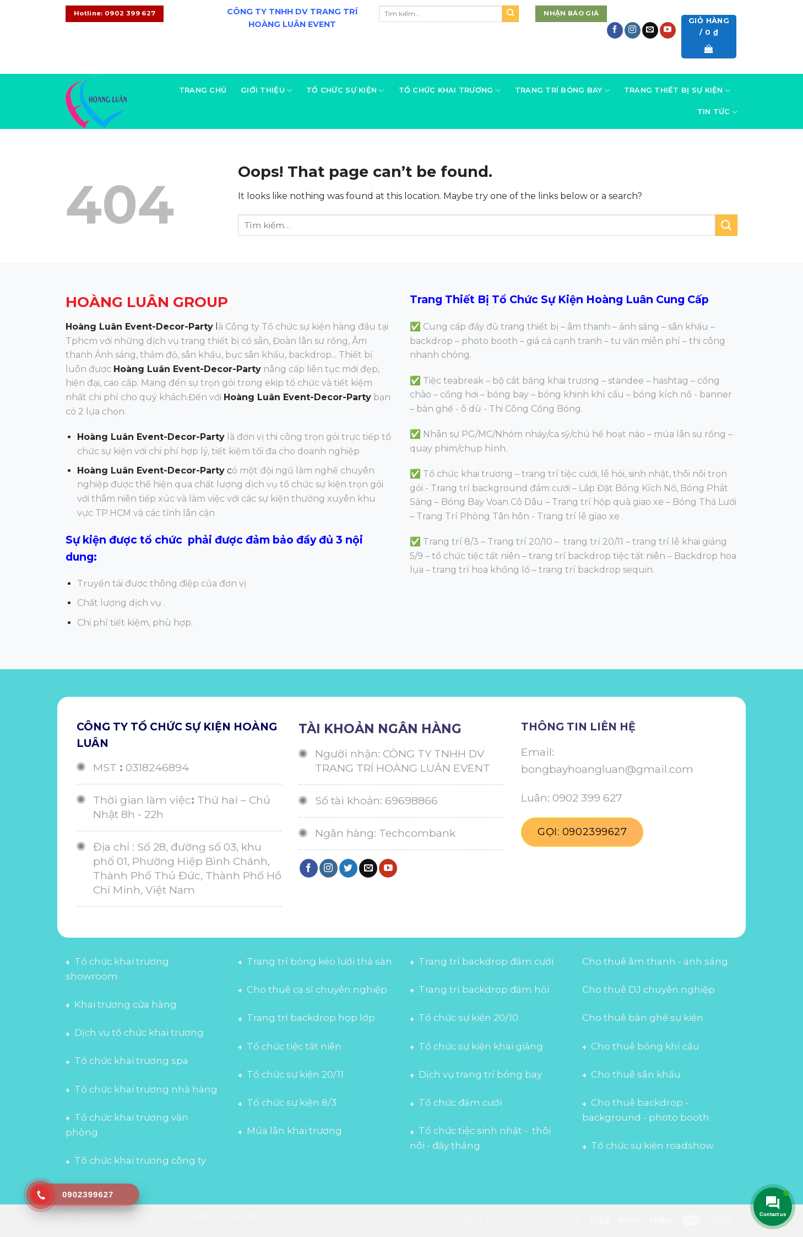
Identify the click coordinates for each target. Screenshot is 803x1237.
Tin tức (717, 112)
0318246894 (157, 767)
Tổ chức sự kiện (345, 90)
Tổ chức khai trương (450, 90)
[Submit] (510, 14)
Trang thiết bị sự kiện (677, 90)
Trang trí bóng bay (562, 90)
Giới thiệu (266, 90)
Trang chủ (202, 90)
